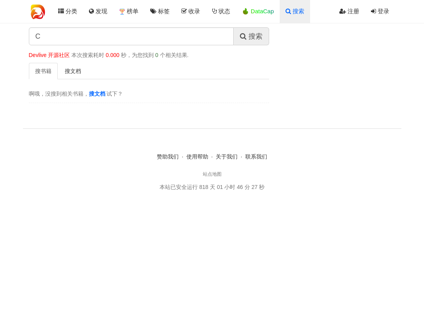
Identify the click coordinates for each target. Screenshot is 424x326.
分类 (67, 11)
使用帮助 (197, 156)
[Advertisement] (212, 255)
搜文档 (73, 71)
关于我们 (227, 156)
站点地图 (212, 174)
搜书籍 (43, 71)
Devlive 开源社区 (49, 55)
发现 (98, 11)
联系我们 (256, 156)
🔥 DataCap (258, 11)
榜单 (128, 11)
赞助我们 (168, 156)
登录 (380, 11)
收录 (190, 11)
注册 (349, 11)
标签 (160, 11)
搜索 (295, 11)
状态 (221, 11)
